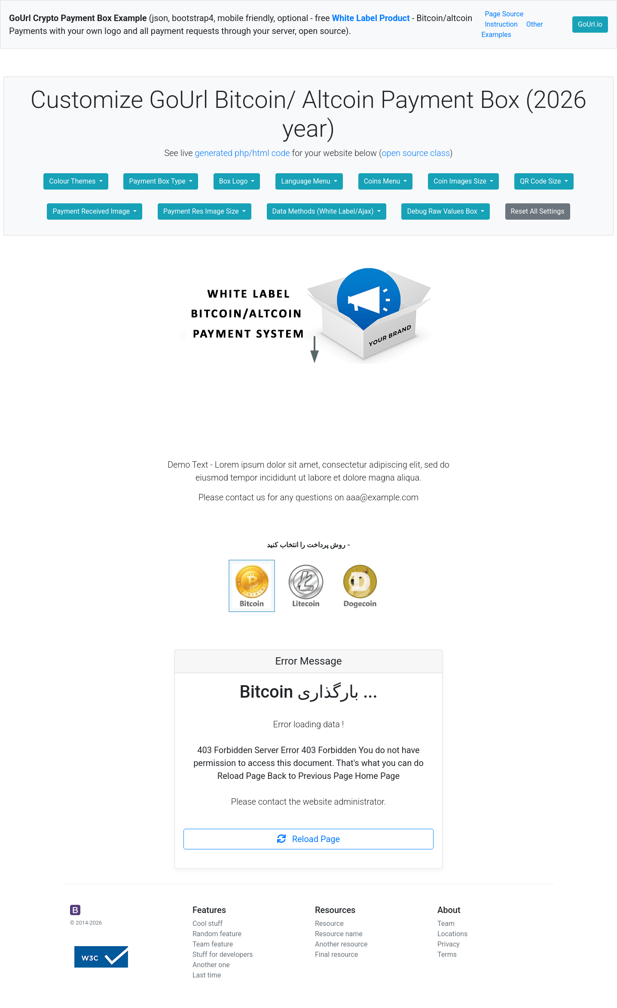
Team (446, 923)
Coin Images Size (461, 181)
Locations (452, 934)
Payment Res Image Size (201, 211)
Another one (211, 965)
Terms (447, 954)
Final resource (336, 954)
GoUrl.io (590, 24)
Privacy (448, 944)
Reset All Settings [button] (538, 211)
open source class (416, 153)
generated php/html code (242, 153)
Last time (206, 975)
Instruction (501, 24)
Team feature (212, 944)
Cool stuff (207, 923)
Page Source (504, 14)
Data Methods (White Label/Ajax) (324, 211)
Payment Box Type (158, 181)
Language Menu (306, 181)
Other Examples (512, 29)
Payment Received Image (91, 211)
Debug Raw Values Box (443, 211)
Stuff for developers (222, 954)
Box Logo (234, 181)
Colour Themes (73, 181)
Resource (329, 923)
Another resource (341, 944)
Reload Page (308, 839)
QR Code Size (541, 181)
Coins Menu (383, 181)
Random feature (216, 934)
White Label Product (371, 18)
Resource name (339, 934)
